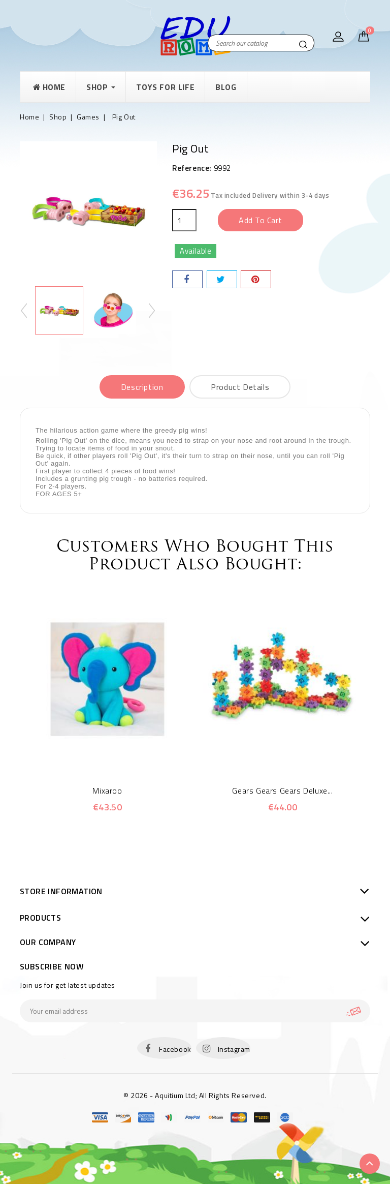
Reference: (192, 168)
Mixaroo (107, 790)
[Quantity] (184, 220)
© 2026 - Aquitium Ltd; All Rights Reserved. (195, 1095)
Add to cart (260, 220)
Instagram (234, 1049)
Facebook (175, 1049)
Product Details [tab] (240, 387)
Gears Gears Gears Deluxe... (282, 790)
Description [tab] (142, 387)
